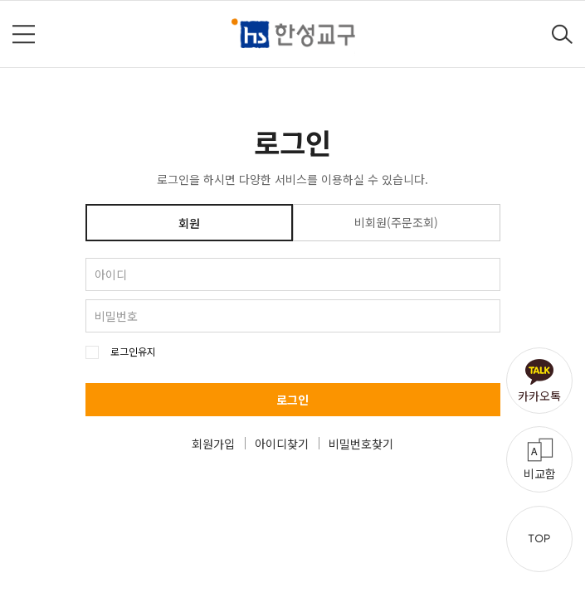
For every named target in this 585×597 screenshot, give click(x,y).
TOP (539, 539)
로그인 (292, 399)
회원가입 (213, 443)
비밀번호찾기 (361, 443)
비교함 (540, 473)
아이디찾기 (282, 443)
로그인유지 (133, 351)
